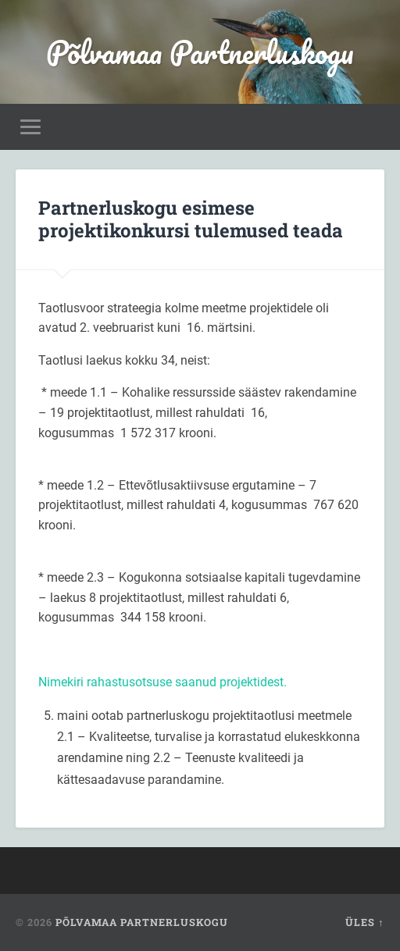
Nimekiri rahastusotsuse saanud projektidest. (162, 682)
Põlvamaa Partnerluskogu (200, 52)
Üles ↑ (364, 922)
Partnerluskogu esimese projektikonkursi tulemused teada (190, 219)
